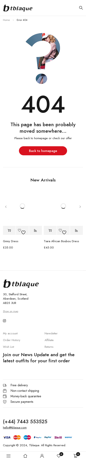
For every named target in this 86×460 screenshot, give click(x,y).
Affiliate (49, 340)
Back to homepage (43, 150)
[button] (9, 230)
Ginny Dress (10, 241)
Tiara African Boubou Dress (61, 241)
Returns (49, 347)
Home (6, 20)
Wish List (8, 347)
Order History (11, 340)
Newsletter (51, 333)
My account (10, 333)
